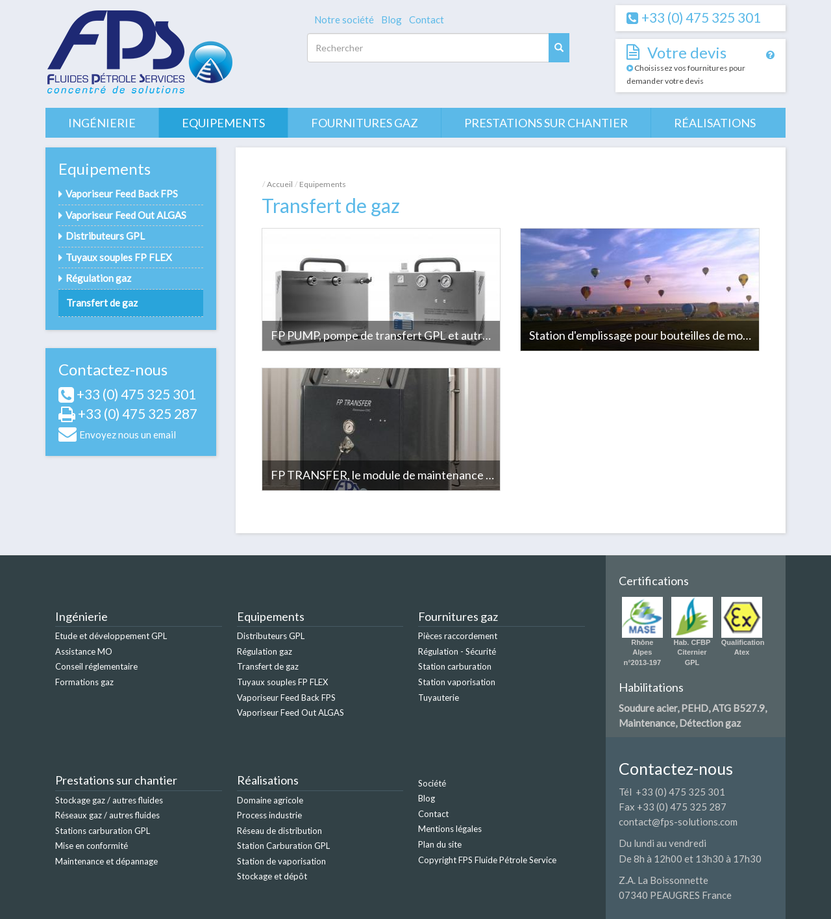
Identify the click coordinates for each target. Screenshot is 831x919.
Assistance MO (83, 651)
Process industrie (269, 815)
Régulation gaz (98, 278)
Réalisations (715, 123)
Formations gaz (84, 682)
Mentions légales (450, 829)
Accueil (280, 184)
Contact (426, 19)
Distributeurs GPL (105, 236)
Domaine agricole (270, 800)
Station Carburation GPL (283, 845)
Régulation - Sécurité (457, 651)
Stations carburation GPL (102, 830)
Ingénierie (102, 123)
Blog (391, 19)
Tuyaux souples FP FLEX (119, 257)
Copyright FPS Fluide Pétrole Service (487, 860)
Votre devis (686, 52)
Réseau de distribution (279, 830)
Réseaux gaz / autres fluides (107, 815)
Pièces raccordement (457, 636)
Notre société (344, 19)
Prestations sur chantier (546, 123)
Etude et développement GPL (111, 636)
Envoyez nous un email (127, 434)
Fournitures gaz (364, 123)
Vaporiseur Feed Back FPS (122, 193)
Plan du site (440, 844)
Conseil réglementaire (96, 666)
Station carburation (454, 666)
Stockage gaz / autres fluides (109, 800)
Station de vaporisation (281, 861)
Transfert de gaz (102, 302)
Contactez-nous (112, 369)
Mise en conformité (91, 845)
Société (432, 783)
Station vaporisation (456, 682)
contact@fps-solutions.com (678, 821)
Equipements (223, 123)
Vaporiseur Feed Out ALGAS (126, 215)
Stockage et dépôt (272, 876)
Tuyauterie (438, 697)
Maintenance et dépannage (106, 861)
